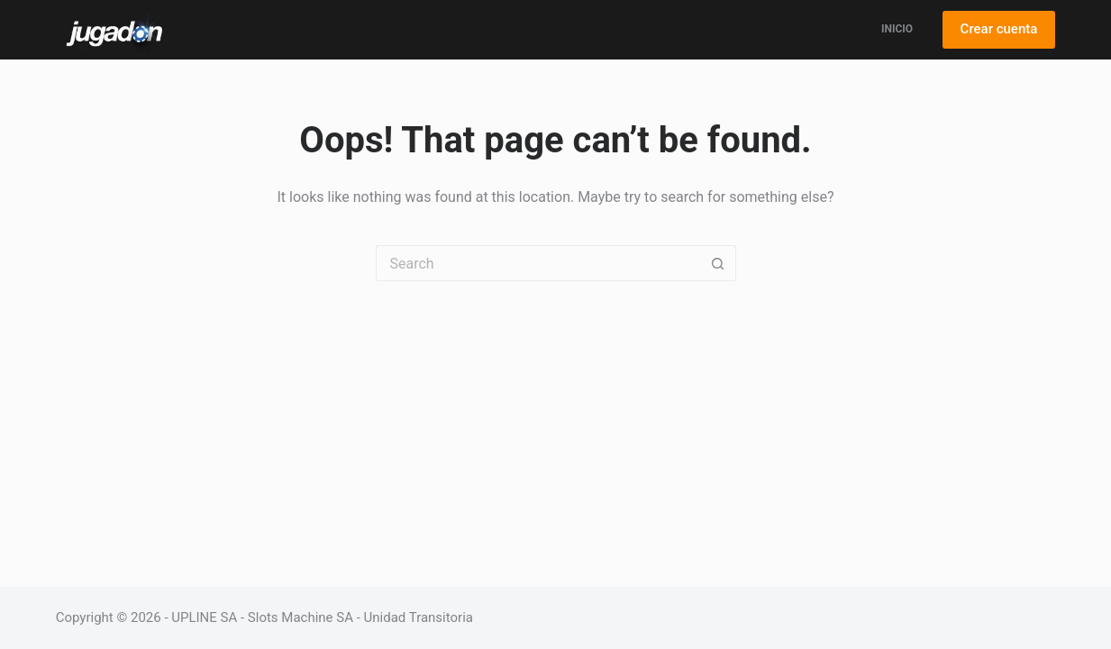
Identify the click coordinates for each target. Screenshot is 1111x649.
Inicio (897, 29)
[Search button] (718, 263)
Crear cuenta (999, 29)
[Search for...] (538, 263)
